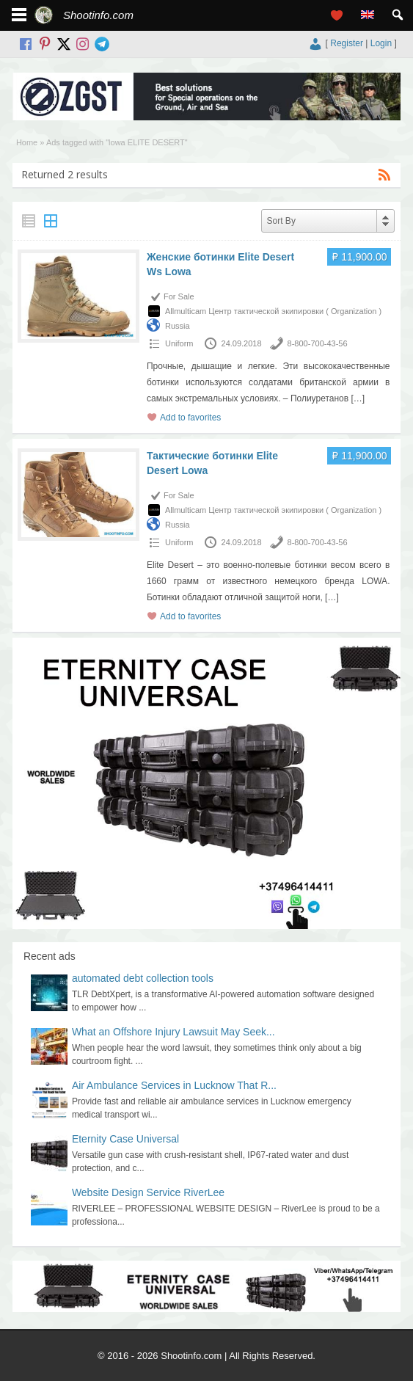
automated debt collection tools (142, 978)
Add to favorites (190, 417)
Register (346, 43)
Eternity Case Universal (125, 1139)
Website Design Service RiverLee (148, 1192)
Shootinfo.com (98, 15)
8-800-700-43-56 (318, 343)
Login (381, 43)
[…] (358, 398)
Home (26, 142)
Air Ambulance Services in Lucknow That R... (174, 1085)
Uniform (179, 343)
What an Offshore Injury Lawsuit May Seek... (173, 1032)
